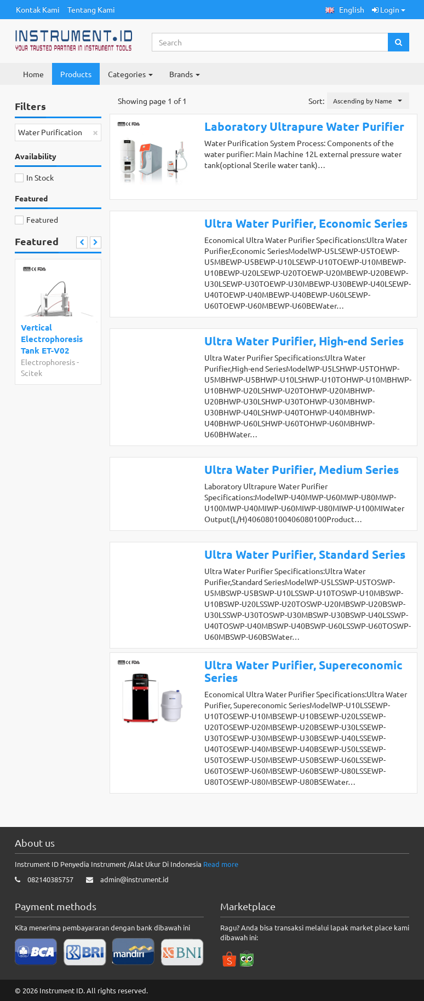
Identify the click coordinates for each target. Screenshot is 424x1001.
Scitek (31, 373)
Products (75, 74)
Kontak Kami (38, 9)
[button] (345, 9)
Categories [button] (130, 74)
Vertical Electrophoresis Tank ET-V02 (52, 339)
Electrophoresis (48, 362)
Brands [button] (184, 74)
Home (33, 74)
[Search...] (270, 42)
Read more (220, 864)
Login (388, 9)
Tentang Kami (91, 9)
